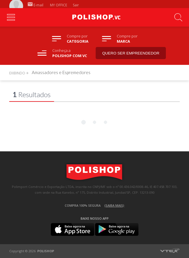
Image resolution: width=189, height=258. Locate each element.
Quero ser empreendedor (131, 53)
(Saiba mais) (114, 205)
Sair (76, 5)
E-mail (35, 5)
